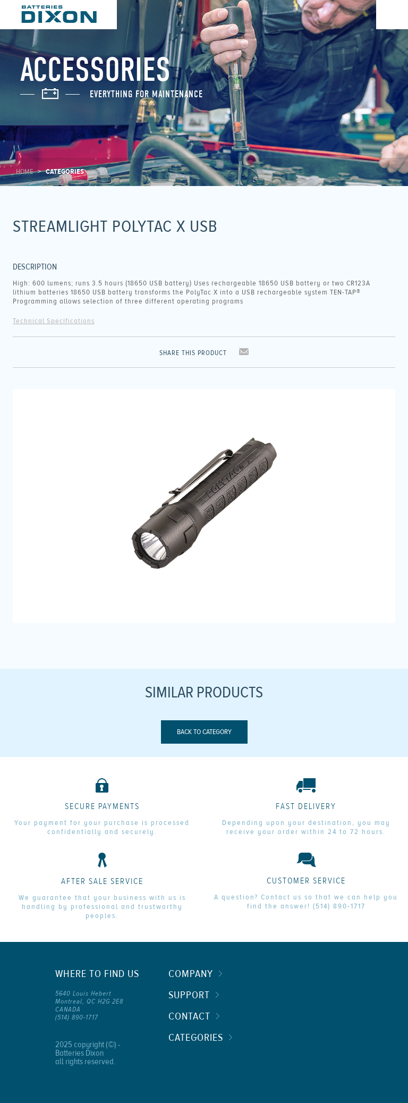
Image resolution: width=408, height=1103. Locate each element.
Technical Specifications (54, 321)
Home (24, 171)
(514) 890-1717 (339, 906)
